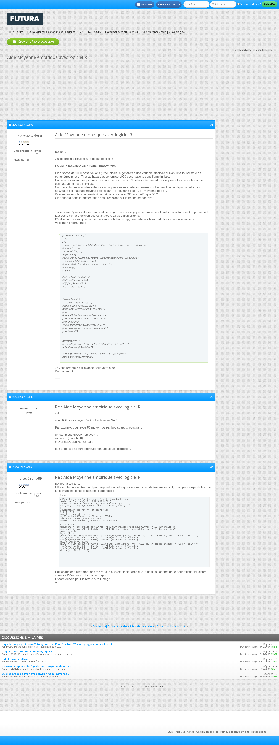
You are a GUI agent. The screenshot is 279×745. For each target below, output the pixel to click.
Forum (19, 32)
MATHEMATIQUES (90, 32)
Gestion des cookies (207, 731)
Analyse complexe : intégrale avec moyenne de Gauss (36, 666)
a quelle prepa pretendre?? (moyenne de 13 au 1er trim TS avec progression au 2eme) (57, 644)
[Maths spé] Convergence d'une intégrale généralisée (123, 626)
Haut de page (258, 731)
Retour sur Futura (169, 4)
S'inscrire (144, 4)
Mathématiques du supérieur (121, 32)
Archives (180, 731)
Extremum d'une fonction (171, 626)
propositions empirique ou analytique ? (27, 651)
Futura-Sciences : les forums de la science (51, 32)
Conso (190, 731)
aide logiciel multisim (15, 659)
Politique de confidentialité (234, 731)
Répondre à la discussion (33, 42)
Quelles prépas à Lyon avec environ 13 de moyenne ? (35, 674)
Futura (170, 731)
